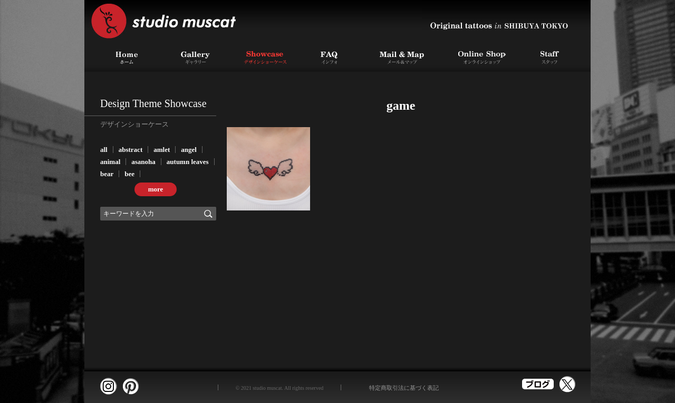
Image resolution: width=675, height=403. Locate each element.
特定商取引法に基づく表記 (404, 388)
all (104, 149)
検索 (208, 213)
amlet (161, 149)
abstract (131, 149)
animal (110, 162)
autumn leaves (188, 162)
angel (189, 149)
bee (129, 174)
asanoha (143, 162)
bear (106, 174)
